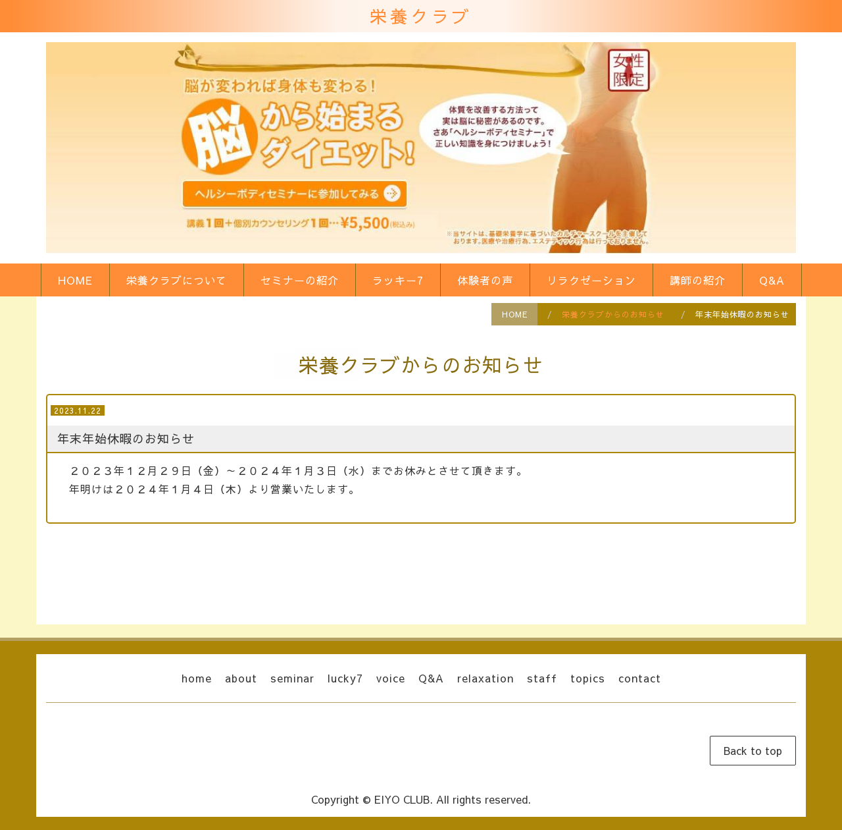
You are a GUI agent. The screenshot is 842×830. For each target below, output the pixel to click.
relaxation (485, 678)
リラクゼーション (591, 280)
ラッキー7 (398, 280)
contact (639, 678)
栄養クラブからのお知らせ (613, 314)
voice (390, 678)
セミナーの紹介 (299, 280)
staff (542, 678)
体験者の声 (485, 280)
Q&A (772, 280)
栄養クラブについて (176, 280)
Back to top (753, 750)
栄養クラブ (421, 16)
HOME (75, 280)
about (241, 678)
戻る (421, 567)
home (197, 678)
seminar (292, 678)
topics (587, 678)
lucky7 (345, 678)
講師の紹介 (698, 280)
